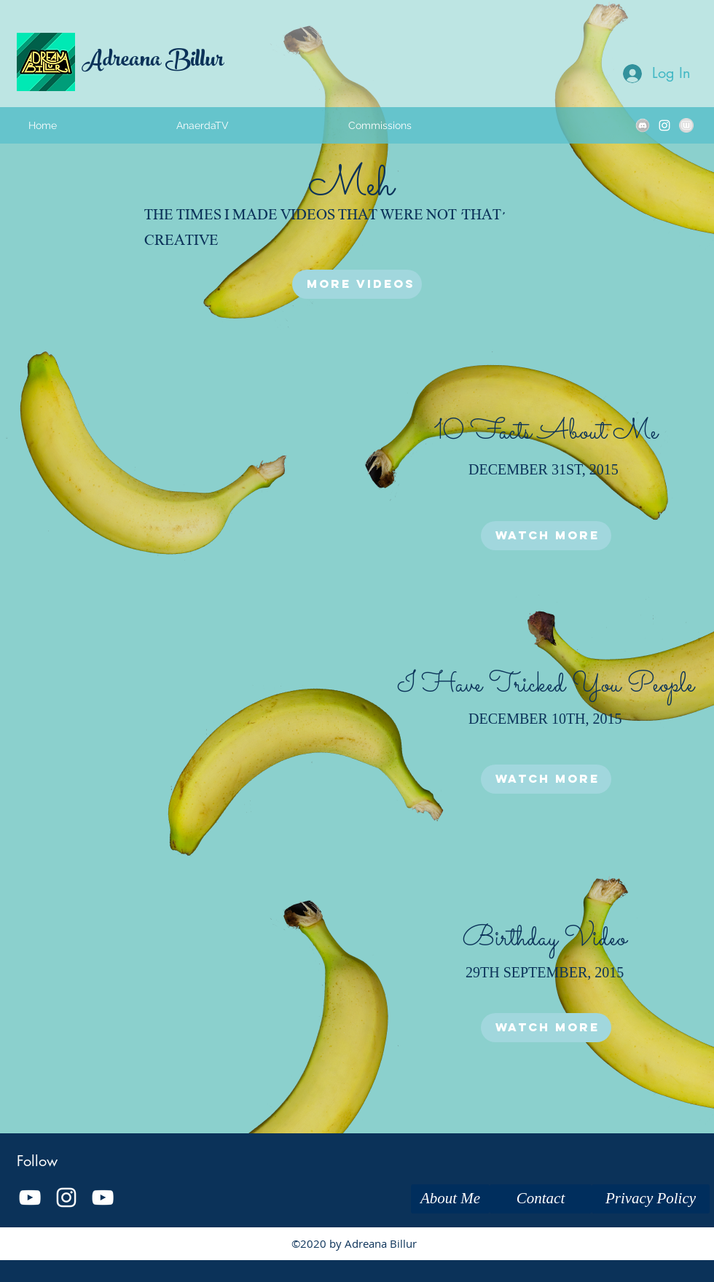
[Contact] (541, 1198)
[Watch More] (546, 535)
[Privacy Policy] (651, 1198)
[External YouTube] (167, 476)
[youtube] (103, 1197)
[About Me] (450, 1198)
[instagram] (664, 125)
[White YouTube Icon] (30, 1197)
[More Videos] (357, 284)
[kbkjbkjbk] (642, 125)
